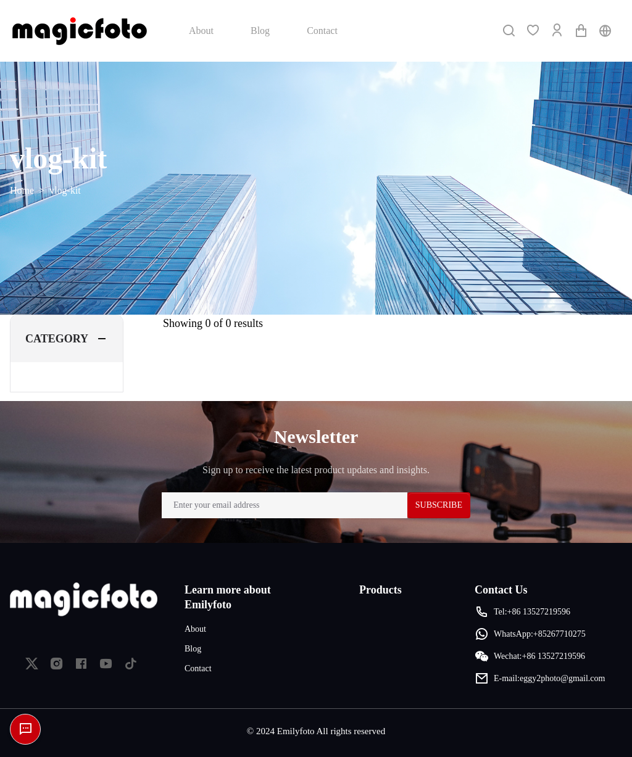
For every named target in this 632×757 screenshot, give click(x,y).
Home (22, 190)
